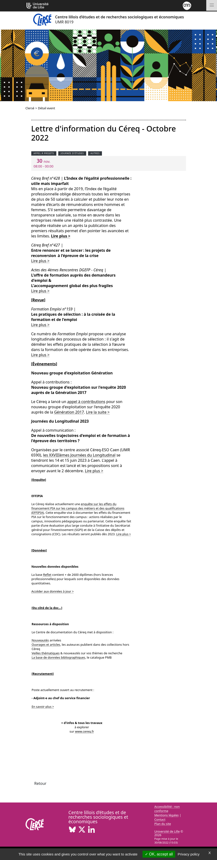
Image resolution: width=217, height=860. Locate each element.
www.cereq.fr (84, 731)
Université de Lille (167, 831)
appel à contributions (86, 401)
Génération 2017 (69, 412)
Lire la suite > (98, 412)
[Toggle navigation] (211, 5)
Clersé (30, 108)
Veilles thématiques (46, 653)
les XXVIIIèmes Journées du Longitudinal (79, 455)
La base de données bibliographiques (58, 657)
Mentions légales (166, 815)
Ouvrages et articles (46, 644)
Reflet (47, 574)
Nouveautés (40, 640)
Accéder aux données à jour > (53, 591)
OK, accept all (159, 854)
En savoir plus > (43, 706)
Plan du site (162, 824)
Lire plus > (60, 236)
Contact (159, 819)
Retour (40, 783)
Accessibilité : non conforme (167, 808)
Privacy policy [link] (189, 854)
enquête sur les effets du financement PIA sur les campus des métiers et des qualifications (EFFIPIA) (78, 508)
